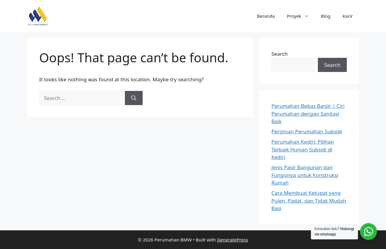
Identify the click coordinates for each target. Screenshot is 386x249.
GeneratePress (232, 240)
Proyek (301, 16)
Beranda (266, 16)
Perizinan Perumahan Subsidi (306, 131)
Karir (348, 16)
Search (279, 53)
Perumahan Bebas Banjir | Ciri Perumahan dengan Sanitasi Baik (308, 113)
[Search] (134, 98)
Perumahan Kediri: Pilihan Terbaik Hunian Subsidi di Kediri (302, 149)
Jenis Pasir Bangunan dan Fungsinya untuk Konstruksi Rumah (304, 175)
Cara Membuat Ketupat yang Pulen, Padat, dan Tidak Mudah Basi (308, 200)
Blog (326, 16)
